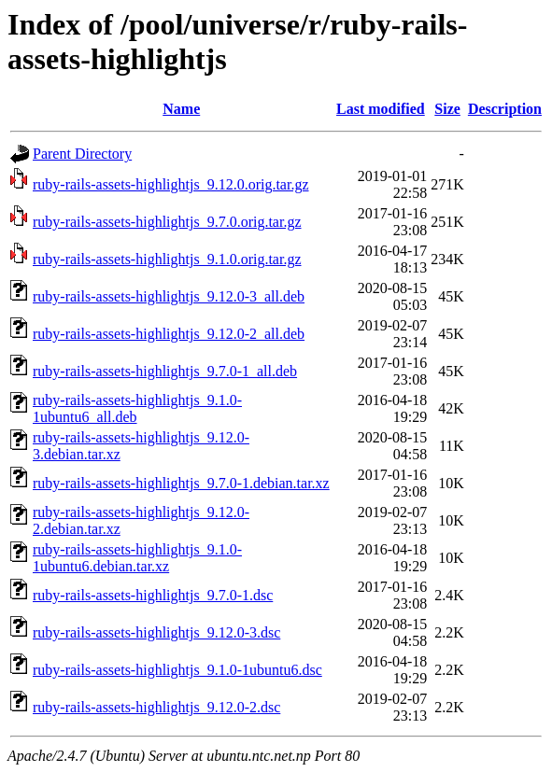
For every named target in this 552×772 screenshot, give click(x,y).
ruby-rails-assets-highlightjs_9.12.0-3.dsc (156, 632)
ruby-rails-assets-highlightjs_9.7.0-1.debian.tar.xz (181, 483)
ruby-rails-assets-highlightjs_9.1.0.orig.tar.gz (167, 259)
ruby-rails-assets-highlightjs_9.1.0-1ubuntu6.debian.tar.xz (137, 557)
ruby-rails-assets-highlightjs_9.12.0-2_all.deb (168, 334)
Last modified (380, 109)
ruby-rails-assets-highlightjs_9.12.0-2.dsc (156, 707)
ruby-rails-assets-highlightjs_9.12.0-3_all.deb (168, 296)
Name (181, 109)
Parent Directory (82, 153)
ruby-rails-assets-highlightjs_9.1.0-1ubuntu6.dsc (177, 670)
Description (505, 109)
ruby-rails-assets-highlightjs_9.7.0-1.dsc (153, 595)
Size (447, 109)
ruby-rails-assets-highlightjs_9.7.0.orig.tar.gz (167, 222)
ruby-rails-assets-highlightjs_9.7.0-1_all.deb (165, 371)
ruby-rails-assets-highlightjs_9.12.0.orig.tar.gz (171, 184)
